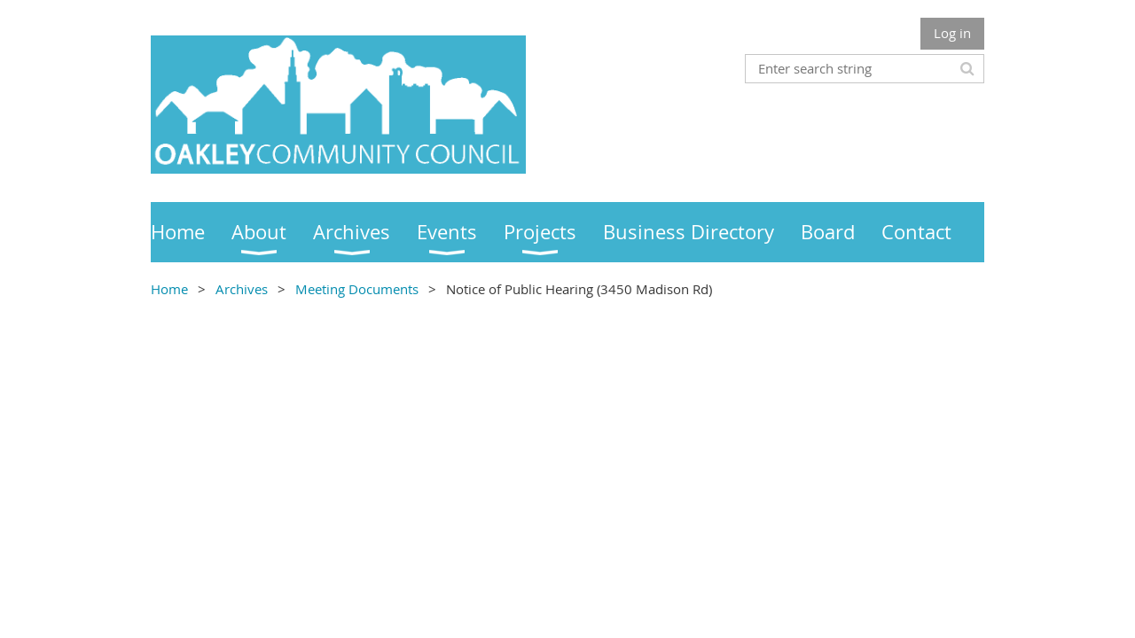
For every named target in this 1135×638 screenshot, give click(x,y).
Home (169, 289)
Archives (241, 289)
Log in (952, 33)
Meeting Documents (357, 289)
